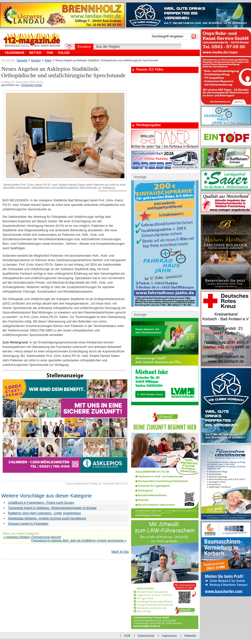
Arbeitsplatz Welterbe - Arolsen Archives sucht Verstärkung (47, 518)
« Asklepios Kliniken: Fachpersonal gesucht (32, 537)
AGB (127, 636)
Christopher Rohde (31, 85)
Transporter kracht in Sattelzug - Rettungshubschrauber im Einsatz (52, 508)
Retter (48, 60)
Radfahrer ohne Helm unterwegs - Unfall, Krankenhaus (44, 513)
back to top (120, 552)
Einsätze (36, 60)
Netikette (190, 636)
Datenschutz (146, 636)
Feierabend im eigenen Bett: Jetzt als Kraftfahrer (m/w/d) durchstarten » (79, 540)
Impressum (169, 636)
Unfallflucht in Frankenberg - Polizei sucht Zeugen (41, 502)
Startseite (22, 60)
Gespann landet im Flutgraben (28, 523)
